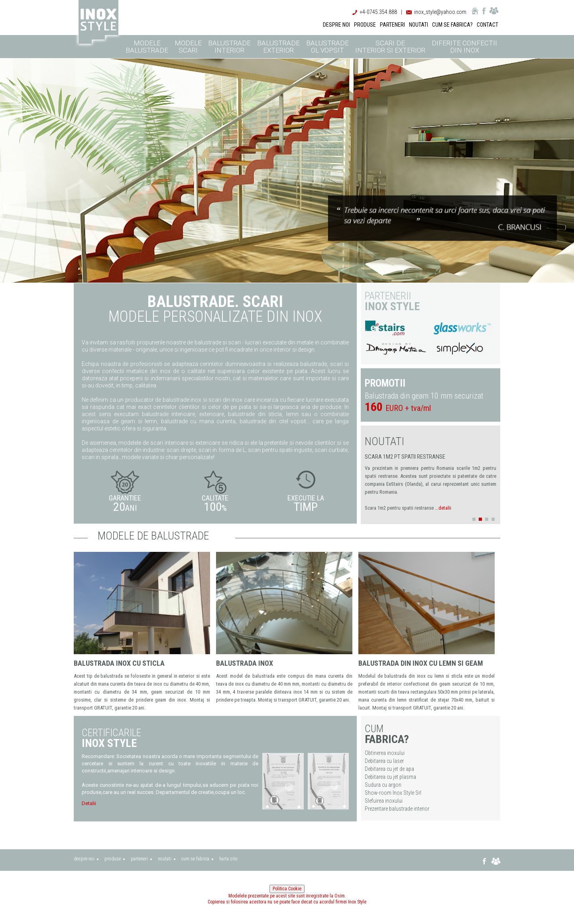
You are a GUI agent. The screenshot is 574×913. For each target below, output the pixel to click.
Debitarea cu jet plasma (390, 777)
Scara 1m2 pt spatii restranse (405, 456)
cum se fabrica (195, 859)
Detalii (89, 803)
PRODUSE (365, 25)
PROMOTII (385, 383)
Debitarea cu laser (384, 761)
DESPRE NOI (336, 25)
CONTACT (487, 25)
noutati (164, 859)
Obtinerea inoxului (385, 753)
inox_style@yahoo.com (440, 12)
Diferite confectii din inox (464, 46)
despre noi (84, 859)
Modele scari (188, 46)
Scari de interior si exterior (390, 46)
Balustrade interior (229, 46)
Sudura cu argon (383, 785)
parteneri (139, 859)
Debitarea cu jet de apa (389, 769)
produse (112, 859)
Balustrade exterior (278, 46)
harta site (228, 859)
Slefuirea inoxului (384, 801)
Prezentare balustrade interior (397, 808)
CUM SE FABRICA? (452, 25)
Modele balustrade (147, 46)
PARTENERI (392, 25)
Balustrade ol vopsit (327, 46)
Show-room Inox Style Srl (393, 793)
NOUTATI (418, 25)
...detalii (443, 508)
